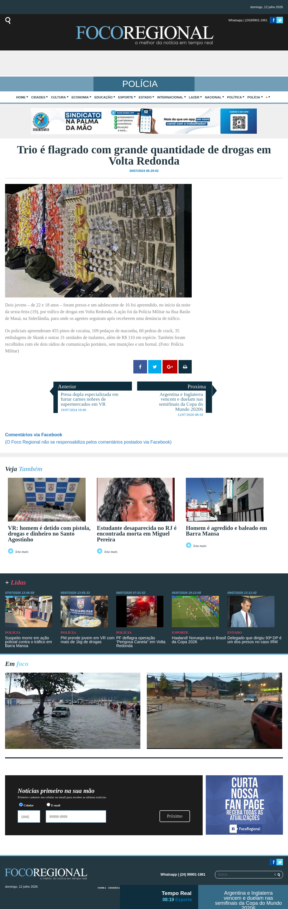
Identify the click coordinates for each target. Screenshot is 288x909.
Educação (103, 97)
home (21, 97)
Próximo (174, 816)
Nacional (213, 97)
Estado (145, 97)
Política (234, 97)
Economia (80, 97)
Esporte (125, 97)
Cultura (58, 97)
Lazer (194, 97)
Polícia (253, 97)
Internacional (170, 97)
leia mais (22, 552)
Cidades (38, 97)
